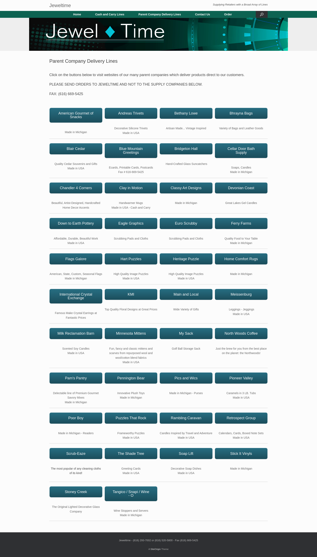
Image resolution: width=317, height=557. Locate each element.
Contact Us (202, 14)
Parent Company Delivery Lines (159, 14)
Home (77, 14)
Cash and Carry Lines (109, 14)
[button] (262, 14)
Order (228, 14)
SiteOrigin (155, 549)
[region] (158, 34)
